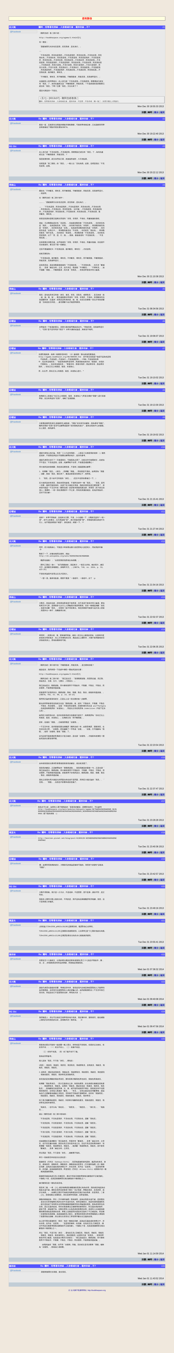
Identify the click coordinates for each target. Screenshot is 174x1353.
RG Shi (12, 152)
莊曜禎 (12, 337)
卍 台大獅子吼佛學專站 (77, 1352)
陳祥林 (12, 996)
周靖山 (12, 193)
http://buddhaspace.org (97, 1352)
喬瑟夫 (12, 870)
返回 (162, 118)
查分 (156, 118)
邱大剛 (12, 27)
